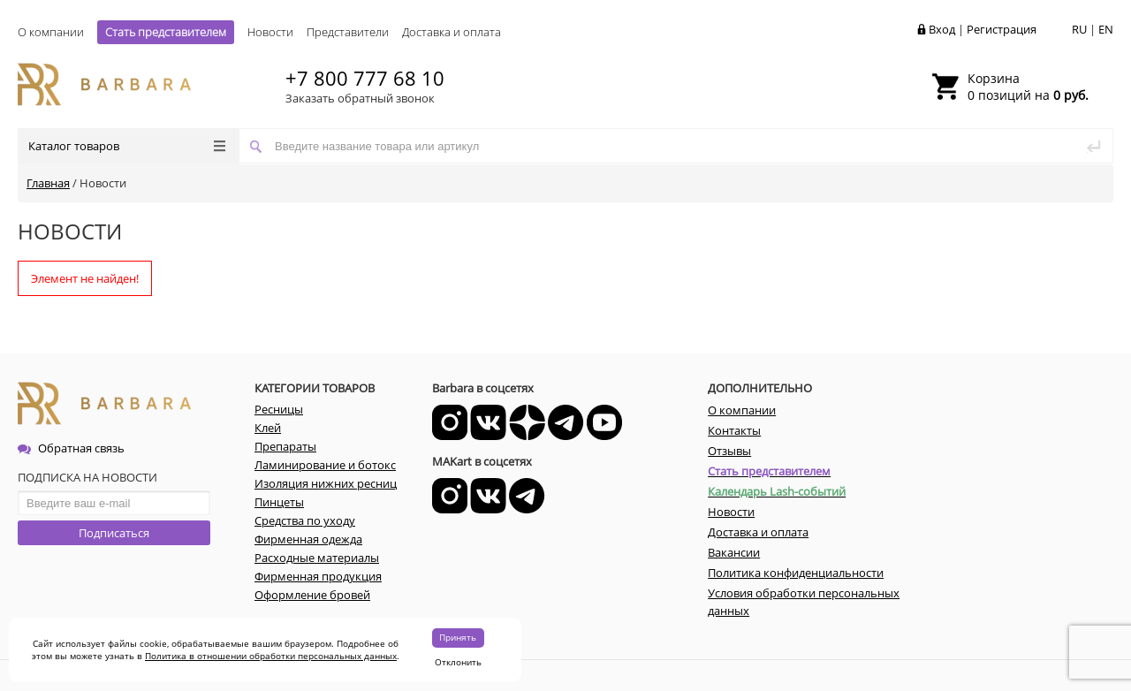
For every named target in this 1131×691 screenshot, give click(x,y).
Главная (48, 183)
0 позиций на (1028, 86)
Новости (270, 32)
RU (1079, 29)
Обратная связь (71, 448)
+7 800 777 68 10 (364, 78)
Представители (348, 32)
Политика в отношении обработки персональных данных (271, 655)
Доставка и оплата (451, 32)
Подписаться (114, 533)
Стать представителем (165, 32)
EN (1105, 29)
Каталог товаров (126, 146)
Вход (942, 29)
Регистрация (1001, 29)
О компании (51, 32)
